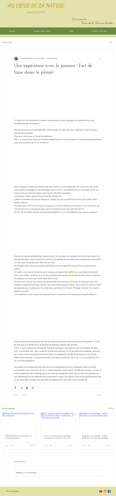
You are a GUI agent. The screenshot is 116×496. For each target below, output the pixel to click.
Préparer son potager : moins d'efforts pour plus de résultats (95, 437)
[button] (110, 42)
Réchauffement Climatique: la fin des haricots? (18, 437)
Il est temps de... (80, 19)
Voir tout (111, 408)
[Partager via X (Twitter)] (21, 388)
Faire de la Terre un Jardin (97, 23)
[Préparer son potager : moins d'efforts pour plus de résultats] (96, 422)
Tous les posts (7, 42)
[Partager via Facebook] (15, 388)
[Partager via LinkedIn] (27, 388)
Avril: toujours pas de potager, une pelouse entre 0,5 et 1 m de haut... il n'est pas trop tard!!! (57, 437)
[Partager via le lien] (33, 388)
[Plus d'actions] (100, 58)
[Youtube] (100, 491)
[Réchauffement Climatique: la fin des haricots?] (19, 422)
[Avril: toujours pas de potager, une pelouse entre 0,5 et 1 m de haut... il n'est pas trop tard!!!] (58, 422)
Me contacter (12, 491)
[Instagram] (105, 491)
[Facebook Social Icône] (109, 491)
